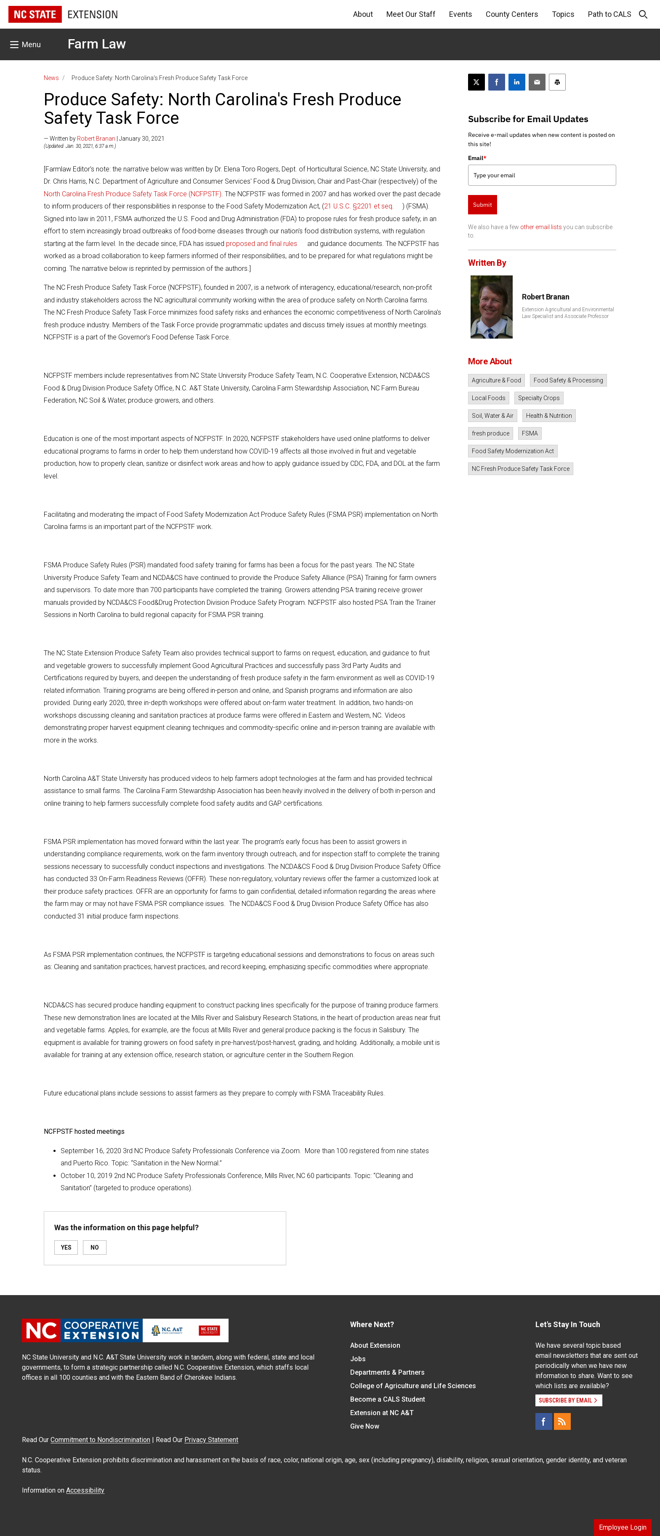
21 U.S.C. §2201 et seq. (359, 206)
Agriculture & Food (496, 380)
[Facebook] (543, 1421)
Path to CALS (609, 14)
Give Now (364, 1426)
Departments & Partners (387, 1372)
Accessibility (85, 1490)
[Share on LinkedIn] (516, 82)
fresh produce (490, 433)
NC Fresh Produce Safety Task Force (521, 468)
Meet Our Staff (411, 14)
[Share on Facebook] (496, 82)
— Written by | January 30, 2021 (104, 138)
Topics (563, 14)
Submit (482, 204)
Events (460, 14)
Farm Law (97, 44)
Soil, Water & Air (493, 415)
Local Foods (489, 398)
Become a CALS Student (387, 1399)
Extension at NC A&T (382, 1413)
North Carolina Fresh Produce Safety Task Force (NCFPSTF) (132, 194)
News (51, 78)
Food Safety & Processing (568, 380)
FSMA (530, 433)
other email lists (541, 227)
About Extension (375, 1345)
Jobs (358, 1359)
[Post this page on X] (476, 82)
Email (477, 158)
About (363, 14)
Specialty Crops (539, 398)
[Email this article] (537, 82)
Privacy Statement (211, 1440)
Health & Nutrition (549, 415)
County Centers (512, 14)
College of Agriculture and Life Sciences (413, 1386)
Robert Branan (96, 138)
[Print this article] (557, 82)
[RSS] (562, 1421)
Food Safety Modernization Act (513, 451)
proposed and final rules (261, 244)
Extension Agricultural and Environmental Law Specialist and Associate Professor (568, 313)
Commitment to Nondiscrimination (100, 1440)
